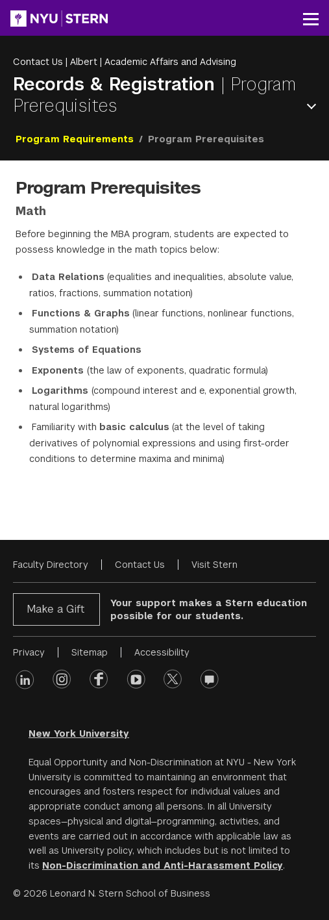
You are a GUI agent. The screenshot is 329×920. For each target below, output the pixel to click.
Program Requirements (75, 139)
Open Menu (314, 106)
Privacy (29, 652)
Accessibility (161, 652)
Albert (83, 62)
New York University (79, 733)
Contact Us (38, 62)
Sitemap (89, 652)
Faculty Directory (50, 564)
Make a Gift (55, 609)
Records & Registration (117, 84)
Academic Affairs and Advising (170, 62)
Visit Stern (214, 564)
